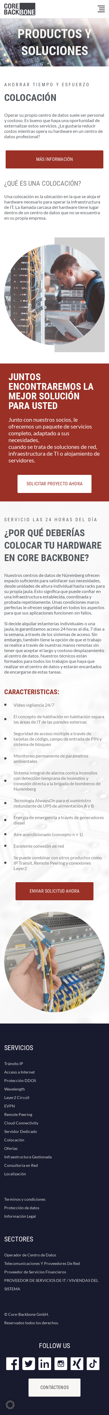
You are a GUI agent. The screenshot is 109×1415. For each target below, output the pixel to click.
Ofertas (11, 1148)
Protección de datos (21, 1207)
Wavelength (14, 1089)
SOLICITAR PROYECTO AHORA (54, 483)
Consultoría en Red (21, 1165)
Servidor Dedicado (20, 1131)
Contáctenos (54, 1387)
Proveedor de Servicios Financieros (35, 1271)
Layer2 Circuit (16, 1097)
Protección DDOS (20, 1080)
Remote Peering (18, 1114)
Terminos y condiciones (24, 1199)
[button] (10, 1405)
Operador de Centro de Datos (30, 1254)
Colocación (14, 1139)
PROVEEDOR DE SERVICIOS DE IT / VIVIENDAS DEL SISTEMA (51, 1284)
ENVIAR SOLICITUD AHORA (55, 891)
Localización (15, 1173)
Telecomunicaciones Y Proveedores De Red (42, 1263)
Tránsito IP (13, 1063)
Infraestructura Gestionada (28, 1156)
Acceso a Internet (19, 1072)
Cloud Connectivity (21, 1122)
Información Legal (20, 1216)
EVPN (9, 1106)
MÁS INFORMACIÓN (54, 159)
